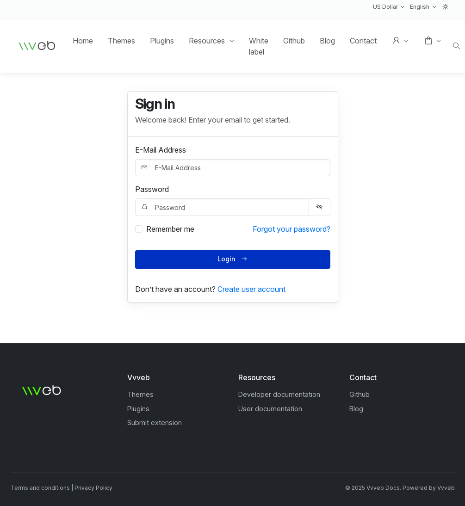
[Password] (229, 207)
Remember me (170, 229)
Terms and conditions (40, 487)
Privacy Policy (93, 487)
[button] (389, 7)
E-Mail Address (160, 149)
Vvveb (446, 487)
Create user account (251, 289)
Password (152, 189)
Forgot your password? (291, 229)
